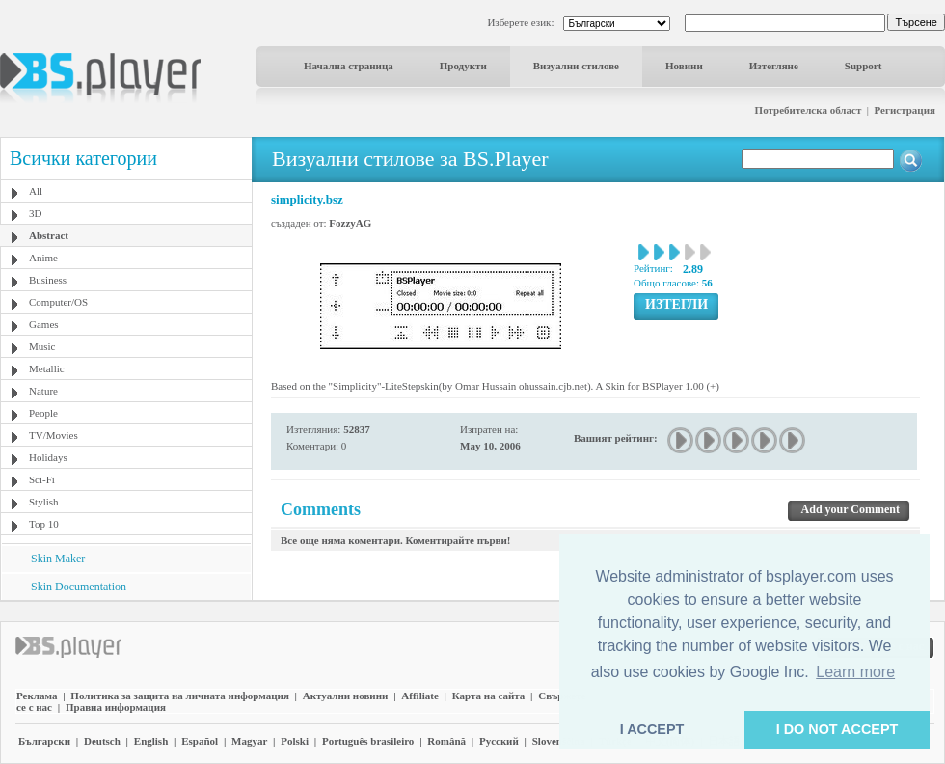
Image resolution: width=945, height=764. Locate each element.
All (35, 191)
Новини (684, 65)
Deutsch (102, 741)
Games (44, 324)
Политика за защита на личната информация (179, 695)
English (151, 741)
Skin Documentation (78, 586)
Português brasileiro (368, 741)
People (43, 413)
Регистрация (905, 110)
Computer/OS (58, 302)
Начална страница (348, 65)
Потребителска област (808, 110)
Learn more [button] (855, 672)
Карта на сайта (489, 695)
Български (44, 741)
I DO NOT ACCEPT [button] (837, 729)
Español (199, 741)
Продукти (463, 65)
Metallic (47, 368)
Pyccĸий (499, 741)
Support (863, 65)
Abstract (48, 235)
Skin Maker (58, 558)
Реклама (36, 695)
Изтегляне (773, 65)
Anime (43, 257)
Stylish (44, 501)
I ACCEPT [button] (652, 729)
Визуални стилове (576, 65)
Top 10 (44, 524)
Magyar (249, 741)
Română (446, 741)
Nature (43, 390)
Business (48, 280)
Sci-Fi (42, 479)
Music (42, 346)
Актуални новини (346, 695)
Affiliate (419, 695)
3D (35, 213)
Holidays (48, 457)
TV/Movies (53, 435)
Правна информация (116, 707)
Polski (295, 741)
